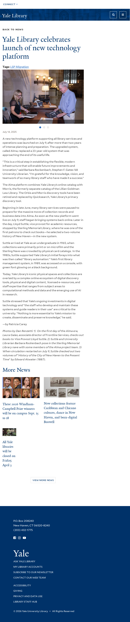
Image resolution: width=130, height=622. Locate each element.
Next (79, 75)
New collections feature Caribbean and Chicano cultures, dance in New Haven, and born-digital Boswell (60, 412)
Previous (68, 75)
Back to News (13, 29)
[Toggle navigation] (122, 14)
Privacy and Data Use (27, 596)
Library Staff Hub (25, 601)
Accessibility (22, 585)
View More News (43, 480)
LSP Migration (19, 67)
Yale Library (15, 16)
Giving (17, 591)
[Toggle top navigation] (10, 4)
